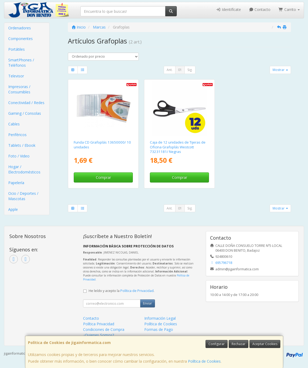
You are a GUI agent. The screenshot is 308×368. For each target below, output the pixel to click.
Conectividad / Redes (26, 102)
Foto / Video (19, 156)
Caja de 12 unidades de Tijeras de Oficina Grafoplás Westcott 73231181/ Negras (178, 147)
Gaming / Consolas (24, 113)
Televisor (16, 75)
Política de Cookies (204, 361)
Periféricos (17, 134)
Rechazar (238, 344)
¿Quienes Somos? (98, 335)
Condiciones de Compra (103, 329)
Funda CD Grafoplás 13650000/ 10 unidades (102, 144)
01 (180, 70)
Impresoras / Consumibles (19, 89)
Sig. (189, 70)
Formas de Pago (158, 329)
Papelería (16, 182)
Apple (13, 209)
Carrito (289, 9)
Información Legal (160, 318)
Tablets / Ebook (21, 145)
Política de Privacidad (137, 290)
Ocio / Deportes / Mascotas (23, 196)
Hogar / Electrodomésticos (24, 169)
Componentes (20, 38)
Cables (14, 123)
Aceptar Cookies (264, 344)
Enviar (147, 303)
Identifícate (228, 9)
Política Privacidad (98, 323)
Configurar (216, 344)
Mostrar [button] (280, 70)
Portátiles (16, 49)
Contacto (260, 9)
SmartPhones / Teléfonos (21, 62)
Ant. (170, 70)
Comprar (103, 177)
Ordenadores (19, 27)
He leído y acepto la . (121, 290)
